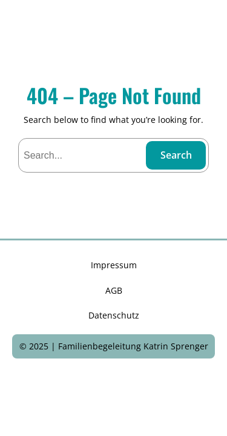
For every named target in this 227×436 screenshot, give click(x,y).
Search (176, 155)
